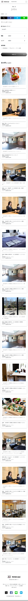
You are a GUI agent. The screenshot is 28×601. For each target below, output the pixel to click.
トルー (20, 596)
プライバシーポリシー (14, 585)
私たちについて (6, 584)
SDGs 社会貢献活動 (13, 584)
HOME (2, 13)
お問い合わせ (14, 587)
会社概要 (21, 585)
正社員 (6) (5, 48)
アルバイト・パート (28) (15, 48)
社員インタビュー (21, 584)
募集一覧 (7, 585)
